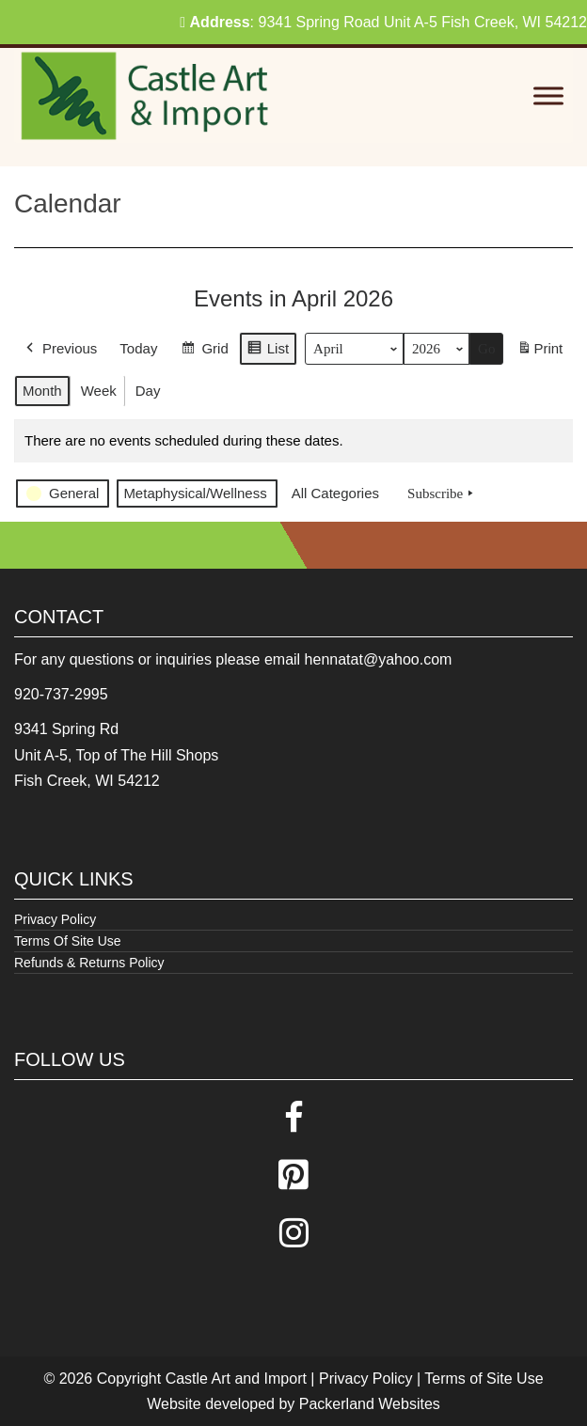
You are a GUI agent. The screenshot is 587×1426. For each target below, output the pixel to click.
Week (99, 391)
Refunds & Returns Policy (89, 962)
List (267, 351)
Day (148, 391)
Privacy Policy (55, 919)
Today (138, 348)
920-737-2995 (61, 694)
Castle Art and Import (236, 1379)
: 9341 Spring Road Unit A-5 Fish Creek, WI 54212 (383, 22)
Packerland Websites (369, 1404)
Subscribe (442, 493)
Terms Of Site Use (67, 940)
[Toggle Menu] (548, 96)
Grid (204, 351)
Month (42, 391)
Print (539, 352)
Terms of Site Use (483, 1379)
